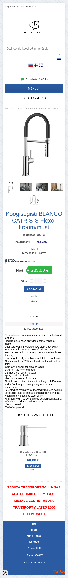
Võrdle (34, 301)
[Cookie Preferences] (5, 573)
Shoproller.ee (59, 571)
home (7, 108)
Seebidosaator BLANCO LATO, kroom (33, 454)
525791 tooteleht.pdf (34, 329)
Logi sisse (10, 7)
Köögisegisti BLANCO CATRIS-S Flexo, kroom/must (35, 108)
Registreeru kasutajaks (27, 7)
